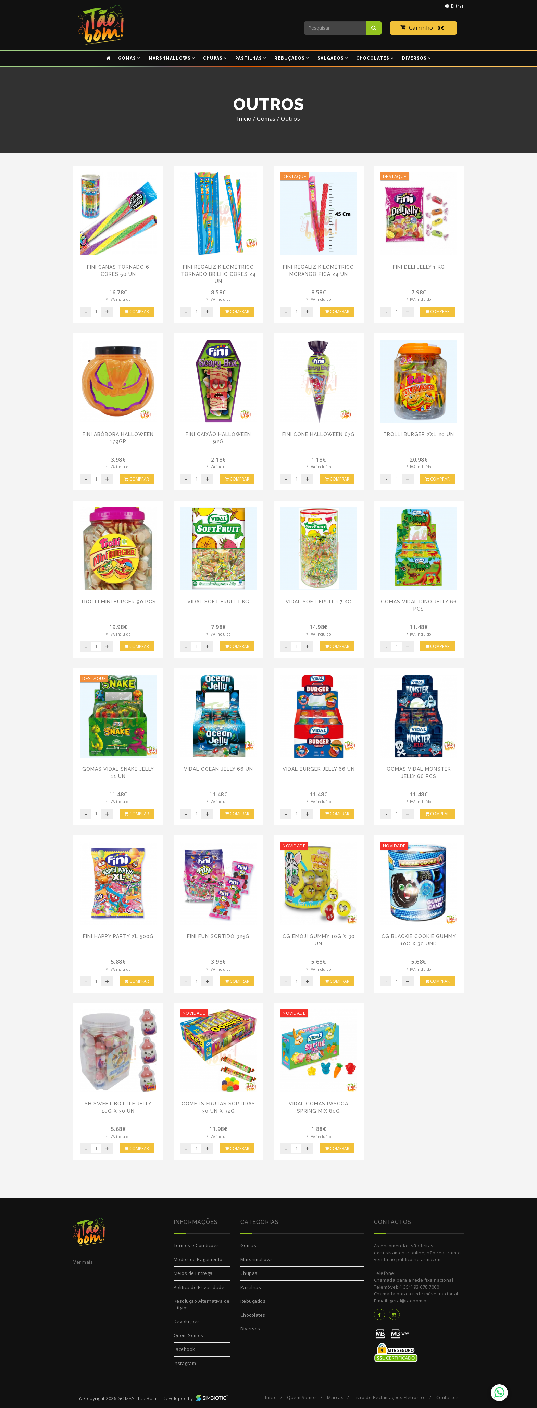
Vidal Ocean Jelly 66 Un (218, 769)
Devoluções (187, 1321)
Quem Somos (188, 1335)
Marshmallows (256, 1259)
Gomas (248, 1245)
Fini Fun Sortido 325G (218, 936)
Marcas (335, 1397)
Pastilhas (250, 1287)
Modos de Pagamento (198, 1259)
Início (244, 119)
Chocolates (252, 1315)
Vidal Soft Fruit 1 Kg (218, 601)
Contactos (447, 1397)
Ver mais (83, 1262)
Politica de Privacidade (199, 1287)
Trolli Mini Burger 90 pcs (118, 601)
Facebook (184, 1349)
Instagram (185, 1363)
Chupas (249, 1273)
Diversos (250, 1329)
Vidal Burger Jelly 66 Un (319, 769)
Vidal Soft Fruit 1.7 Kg (319, 601)
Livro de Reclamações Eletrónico (390, 1397)
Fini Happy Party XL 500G (118, 936)
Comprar (137, 312)
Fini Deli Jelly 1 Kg (419, 267)
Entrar (454, 6)
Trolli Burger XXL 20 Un (418, 434)
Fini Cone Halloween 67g (318, 434)
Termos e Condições (196, 1245)
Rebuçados (253, 1301)
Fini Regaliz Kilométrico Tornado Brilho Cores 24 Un (218, 274)
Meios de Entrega (193, 1273)
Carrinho (423, 28)
